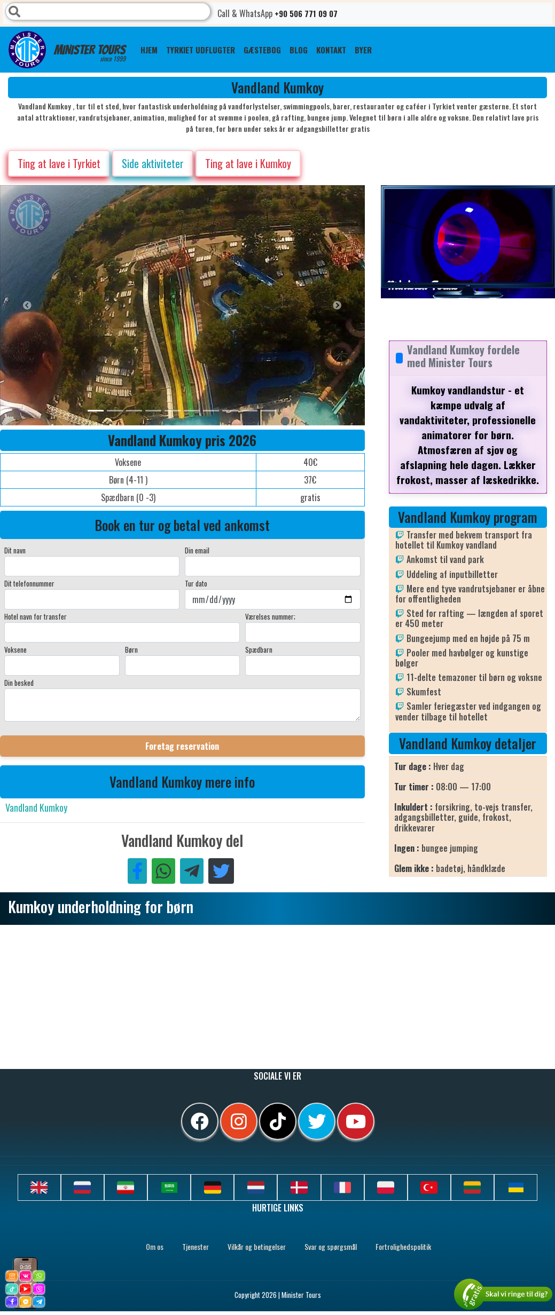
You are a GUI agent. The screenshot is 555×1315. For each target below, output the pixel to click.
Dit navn (15, 550)
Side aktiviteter (153, 163)
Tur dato (196, 583)
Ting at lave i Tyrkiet (59, 163)
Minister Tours (67, 49)
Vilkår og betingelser (257, 1246)
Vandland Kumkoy (36, 807)
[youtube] (355, 1121)
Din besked (19, 682)
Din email (197, 550)
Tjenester (195, 1246)
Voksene (15, 649)
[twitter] (316, 1121)
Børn (131, 649)
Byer (363, 50)
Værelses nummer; (270, 616)
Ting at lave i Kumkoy (248, 163)
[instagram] (238, 1121)
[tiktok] (277, 1121)
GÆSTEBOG (262, 50)
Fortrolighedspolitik (403, 1246)
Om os (154, 1246)
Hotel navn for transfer (35, 616)
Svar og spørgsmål (330, 1246)
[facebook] (199, 1121)
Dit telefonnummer (29, 583)
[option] (213, 305)
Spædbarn (258, 649)
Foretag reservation (182, 746)
